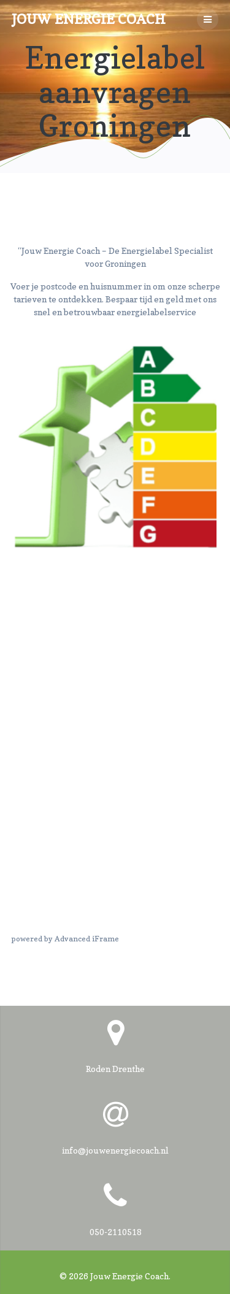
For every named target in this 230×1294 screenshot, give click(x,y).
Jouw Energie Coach (89, 19)
